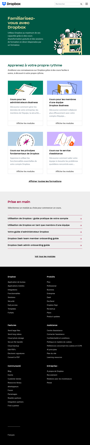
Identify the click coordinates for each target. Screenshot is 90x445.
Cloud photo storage (16, 338)
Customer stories (14, 379)
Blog (9, 371)
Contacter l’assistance (55, 334)
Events (10, 375)
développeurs (13, 387)
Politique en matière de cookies (59, 342)
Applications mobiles (16, 286)
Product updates (53, 317)
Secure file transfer (15, 342)
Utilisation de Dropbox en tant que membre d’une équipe (39, 225)
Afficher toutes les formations (45, 181)
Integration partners (15, 402)
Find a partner (13, 406)
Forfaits (11, 313)
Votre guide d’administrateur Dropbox (28, 232)
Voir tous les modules (45, 257)
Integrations (12, 290)
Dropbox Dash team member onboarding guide (33, 239)
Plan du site (51, 353)
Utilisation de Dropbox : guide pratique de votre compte (38, 219)
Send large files (14, 330)
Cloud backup (13, 346)
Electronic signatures (16, 353)
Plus (48, 282)
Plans (49, 313)
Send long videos (14, 334)
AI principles (52, 350)
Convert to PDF (14, 357)
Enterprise (51, 293)
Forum (10, 390)
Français (11, 435)
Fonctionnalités (14, 293)
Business (50, 290)
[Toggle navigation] (86, 4)
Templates (12, 309)
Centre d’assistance (54, 330)
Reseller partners (14, 398)
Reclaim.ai (51, 309)
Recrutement (52, 375)
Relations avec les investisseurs (59, 379)
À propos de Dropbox (55, 371)
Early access (12, 305)
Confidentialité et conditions (58, 338)
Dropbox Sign (52, 305)
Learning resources (54, 357)
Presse (49, 383)
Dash (49, 297)
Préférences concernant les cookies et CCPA (64, 346)
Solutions (11, 297)
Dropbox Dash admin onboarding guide (29, 245)
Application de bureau (16, 282)
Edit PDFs (12, 350)
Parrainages (12, 394)
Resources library (14, 383)
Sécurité (11, 301)
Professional (51, 286)
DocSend (50, 301)
